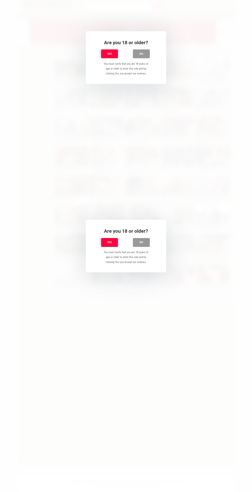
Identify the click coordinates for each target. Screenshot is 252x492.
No (141, 54)
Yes (109, 54)
